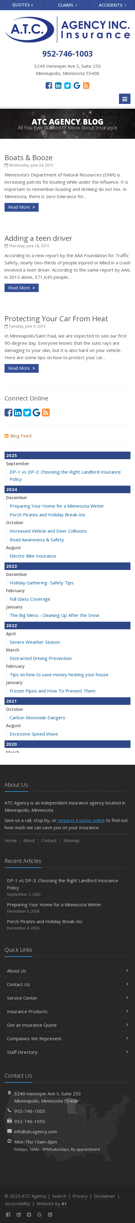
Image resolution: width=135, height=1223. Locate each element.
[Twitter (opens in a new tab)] (67, 85)
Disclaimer (104, 1196)
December (16, 497)
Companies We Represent (67, 1038)
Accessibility (17, 1203)
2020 (11, 744)
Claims (67, 5)
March (12, 650)
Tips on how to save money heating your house (59, 674)
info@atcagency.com (35, 1131)
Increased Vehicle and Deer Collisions (48, 531)
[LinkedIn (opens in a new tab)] (58, 85)
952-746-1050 (29, 1121)
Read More (21, 207)
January (14, 607)
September (17, 463)
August (13, 547)
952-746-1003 (29, 1111)
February (15, 590)
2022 (11, 625)
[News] (86, 85)
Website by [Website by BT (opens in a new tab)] (52, 1203)
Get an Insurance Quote (67, 1025)
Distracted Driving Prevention (41, 658)
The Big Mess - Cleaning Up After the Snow (54, 615)
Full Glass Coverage (30, 599)
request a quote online (81, 820)
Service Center (67, 998)
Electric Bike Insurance (33, 556)
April (11, 633)
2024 (11, 489)
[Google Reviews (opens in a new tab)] (77, 85)
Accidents (112, 5)
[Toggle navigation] (124, 99)
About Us (67, 971)
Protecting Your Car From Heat (56, 318)
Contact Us (67, 984)
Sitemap (71, 840)
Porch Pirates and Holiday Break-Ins (47, 515)
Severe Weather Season (35, 642)
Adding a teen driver (38, 238)
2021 (11, 701)
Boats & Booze (29, 157)
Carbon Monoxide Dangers (37, 717)
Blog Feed (18, 436)
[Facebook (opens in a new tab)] (49, 85)
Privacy (80, 1196)
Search (59, 1196)
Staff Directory (67, 1052)
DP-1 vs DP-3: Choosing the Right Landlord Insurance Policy (67, 887)
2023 (11, 566)
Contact (49, 840)
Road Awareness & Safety (37, 540)
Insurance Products (67, 1011)
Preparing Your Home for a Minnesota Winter (57, 506)
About (29, 840)
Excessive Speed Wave (34, 734)
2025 (11, 455)
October (14, 522)
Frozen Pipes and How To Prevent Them (52, 691)
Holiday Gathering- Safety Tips (42, 583)
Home (11, 840)
